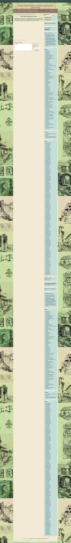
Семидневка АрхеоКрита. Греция (50, 136)
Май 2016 (47, 211)
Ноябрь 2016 (47, 467)
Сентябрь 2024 (48, 150)
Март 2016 (47, 213)
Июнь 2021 (47, 166)
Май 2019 (47, 442)
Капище (47, 78)
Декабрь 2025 (48, 403)
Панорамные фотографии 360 (50, 99)
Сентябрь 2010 (48, 265)
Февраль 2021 (48, 430)
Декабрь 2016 (48, 206)
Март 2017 (47, 203)
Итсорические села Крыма (50, 336)
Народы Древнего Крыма (49, 92)
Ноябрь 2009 (47, 534)
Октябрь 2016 (48, 468)
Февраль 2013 (48, 240)
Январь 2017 (47, 205)
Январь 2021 (47, 170)
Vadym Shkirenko (47, 29)
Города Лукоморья (48, 325)
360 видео (47, 311)
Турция (47, 377)
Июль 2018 (47, 189)
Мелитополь (47, 348)
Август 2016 (47, 469)
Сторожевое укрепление (49, 114)
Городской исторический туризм (50, 65)
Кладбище (47, 81)
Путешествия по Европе (49, 106)
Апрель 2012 (47, 510)
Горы (46, 66)
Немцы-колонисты (48, 94)
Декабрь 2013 (48, 232)
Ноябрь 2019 (47, 178)
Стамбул (47, 113)
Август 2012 (47, 246)
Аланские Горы (48, 54)
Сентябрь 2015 (48, 219)
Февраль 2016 (48, 214)
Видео (18, 14)
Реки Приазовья (48, 107)
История (47, 335)
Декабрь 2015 (48, 216)
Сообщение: (23, 48)
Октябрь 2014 (48, 226)
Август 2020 (47, 173)
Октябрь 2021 (48, 162)
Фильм (34, 14)
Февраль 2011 (48, 522)
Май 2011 (47, 259)
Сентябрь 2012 (48, 245)
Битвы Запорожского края (49, 58)
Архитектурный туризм (49, 55)
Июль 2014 (47, 227)
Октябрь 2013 (48, 494)
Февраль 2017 (48, 204)
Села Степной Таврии (49, 111)
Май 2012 (47, 509)
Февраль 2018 (48, 454)
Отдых (26, 14)
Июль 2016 (47, 470)
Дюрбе (47, 71)
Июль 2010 (47, 267)
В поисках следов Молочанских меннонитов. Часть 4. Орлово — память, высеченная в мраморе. (50, 39)
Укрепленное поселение (49, 378)
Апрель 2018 (47, 192)
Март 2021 (47, 429)
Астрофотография (48, 56)
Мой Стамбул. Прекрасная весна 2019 (28, 10)
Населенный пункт (22, 14)
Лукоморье (47, 87)
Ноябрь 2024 (47, 149)
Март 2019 (47, 443)
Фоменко (47, 121)
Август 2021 (47, 164)
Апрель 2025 (47, 147)
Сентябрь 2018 (48, 188)
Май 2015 (47, 483)
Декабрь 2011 (48, 253)
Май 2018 (47, 191)
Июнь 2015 (47, 482)
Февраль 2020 (48, 176)
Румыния (47, 109)
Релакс (32, 14)
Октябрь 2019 (48, 179)
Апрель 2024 (47, 153)
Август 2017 (47, 198)
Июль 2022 (47, 157)
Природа (47, 364)
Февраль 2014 (48, 231)
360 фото (47, 312)
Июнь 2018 (47, 190)
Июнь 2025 (47, 146)
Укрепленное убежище (49, 118)
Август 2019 (47, 441)
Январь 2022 (47, 159)
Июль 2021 (47, 165)
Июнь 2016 (47, 210)
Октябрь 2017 (48, 197)
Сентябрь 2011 (48, 256)
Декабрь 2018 (48, 185)
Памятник (47, 96)
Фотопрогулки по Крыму (49, 124)
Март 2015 (47, 224)
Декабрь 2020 (48, 171)
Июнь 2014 (47, 228)
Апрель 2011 (47, 520)
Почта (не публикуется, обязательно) (36, 46)
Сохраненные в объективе (50, 112)
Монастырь (47, 351)
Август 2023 (47, 417)
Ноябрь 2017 (47, 457)
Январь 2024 (47, 416)
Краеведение (47, 82)
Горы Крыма (47, 67)
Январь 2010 (47, 272)
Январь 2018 (47, 455)
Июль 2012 (47, 507)
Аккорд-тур (47, 53)
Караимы (47, 79)
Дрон (46, 70)
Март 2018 (47, 453)
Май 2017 (47, 201)
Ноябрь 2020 (47, 172)
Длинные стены (48, 68)
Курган (47, 85)
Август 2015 (47, 480)
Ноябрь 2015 (47, 217)
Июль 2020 (47, 174)
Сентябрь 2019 (48, 440)
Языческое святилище (49, 127)
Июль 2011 (47, 258)
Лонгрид (47, 86)
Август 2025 (47, 144)
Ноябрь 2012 (47, 243)
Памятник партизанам (49, 97)
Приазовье (47, 363)
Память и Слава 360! (49, 98)
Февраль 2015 (48, 225)
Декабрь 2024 (48, 148)
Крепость (47, 83)
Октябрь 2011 (48, 255)
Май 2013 (47, 237)
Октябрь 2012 (48, 244)
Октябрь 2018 (48, 187)
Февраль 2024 (48, 415)
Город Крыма (48, 324)
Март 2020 (47, 175)
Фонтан (47, 122)
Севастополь (48, 110)
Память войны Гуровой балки (50, 35)
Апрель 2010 (47, 270)
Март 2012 (47, 250)
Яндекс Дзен (47, 388)
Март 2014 (47, 230)
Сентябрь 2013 (48, 495)
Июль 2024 (47, 151)
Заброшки (47, 72)
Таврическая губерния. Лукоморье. (51, 137)
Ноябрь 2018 (47, 186)
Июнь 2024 (47, 152)
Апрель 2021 (47, 428)
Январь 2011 (47, 523)
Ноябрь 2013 (47, 493)
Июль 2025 (47, 145)
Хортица (47, 125)
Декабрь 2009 (48, 533)
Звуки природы (48, 73)
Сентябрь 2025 (48, 404)
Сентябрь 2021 (48, 163)
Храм (46, 126)
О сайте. (47, 135)
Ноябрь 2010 (47, 264)
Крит (46, 84)
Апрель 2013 (47, 238)
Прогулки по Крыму (48, 365)
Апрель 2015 (47, 223)
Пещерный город (48, 101)
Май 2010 (47, 269)
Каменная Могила (48, 337)
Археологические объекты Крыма (51, 133)
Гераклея (47, 323)
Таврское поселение (49, 375)
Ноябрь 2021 (47, 161)
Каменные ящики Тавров (49, 338)
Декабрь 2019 (48, 177)
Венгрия (47, 60)
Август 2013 (47, 496)
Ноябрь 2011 (47, 254)
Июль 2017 (47, 199)
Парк (46, 100)
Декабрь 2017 (48, 456)
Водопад (47, 322)
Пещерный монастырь (49, 362)
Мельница (47, 349)
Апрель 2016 (47, 212)
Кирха (46, 80)
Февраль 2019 (48, 183)
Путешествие (29, 14)
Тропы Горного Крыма (49, 376)
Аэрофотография (48, 57)
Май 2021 (47, 427)
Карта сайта (47, 134)
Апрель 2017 (47, 202)
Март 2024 (47, 414)
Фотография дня (48, 123)
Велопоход (47, 59)
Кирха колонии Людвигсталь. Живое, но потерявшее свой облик (51, 42)
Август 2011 (47, 257)
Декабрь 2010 (48, 263)
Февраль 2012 (48, 251)
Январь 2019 (47, 184)
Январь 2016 (47, 215)
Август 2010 (47, 266)
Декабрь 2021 (48, 160)
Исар (46, 74)
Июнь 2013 (47, 497)
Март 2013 (47, 239)
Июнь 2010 (47, 268)
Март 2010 (47, 271)
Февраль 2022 (48, 158)
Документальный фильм (49, 69)
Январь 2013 (47, 241)
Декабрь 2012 (48, 242)
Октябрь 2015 (48, 218)
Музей (46, 352)
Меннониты (47, 350)
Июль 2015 (47, 481)
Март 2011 (47, 521)
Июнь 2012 (47, 508)
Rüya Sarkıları (48, 52)
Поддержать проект (47, 19)
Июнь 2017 (47, 200)
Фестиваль (47, 119)
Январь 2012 (47, 252)
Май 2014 (47, 229)
